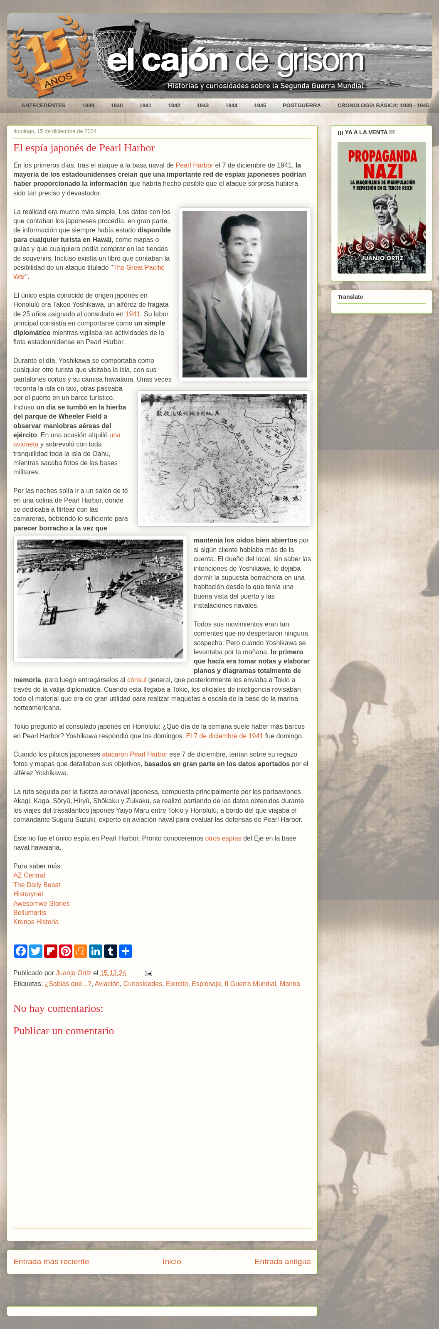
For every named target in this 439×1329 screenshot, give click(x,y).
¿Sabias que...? (68, 983)
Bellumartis (29, 912)
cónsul (136, 679)
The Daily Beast (36, 884)
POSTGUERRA (302, 105)
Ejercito (177, 983)
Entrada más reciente (51, 1261)
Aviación (107, 983)
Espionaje (206, 983)
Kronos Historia (36, 921)
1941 (146, 105)
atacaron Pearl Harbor (134, 754)
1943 (203, 105)
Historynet (28, 894)
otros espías (223, 838)
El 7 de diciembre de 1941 (224, 736)
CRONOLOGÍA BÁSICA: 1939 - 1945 (383, 105)
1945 (260, 105)
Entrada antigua (283, 1261)
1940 (117, 105)
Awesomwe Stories (41, 903)
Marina (290, 983)
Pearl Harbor (194, 165)
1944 (231, 105)
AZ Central (29, 875)
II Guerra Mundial (250, 983)
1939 (88, 105)
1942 (174, 105)
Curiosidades (142, 983)
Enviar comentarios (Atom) (183, 1293)
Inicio (172, 1261)
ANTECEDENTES (44, 105)
